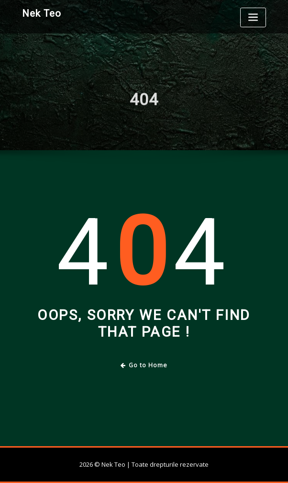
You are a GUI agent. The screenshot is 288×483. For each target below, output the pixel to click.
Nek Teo (41, 13)
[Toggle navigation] (253, 17)
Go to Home (144, 365)
